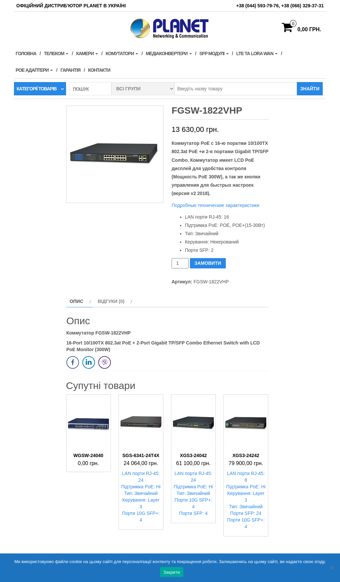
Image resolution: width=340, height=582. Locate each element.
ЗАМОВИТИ (208, 263)
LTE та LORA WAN (257, 53)
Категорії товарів (36, 88)
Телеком (56, 53)
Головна (26, 53)
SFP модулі (213, 53)
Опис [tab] (76, 301)
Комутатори (122, 53)
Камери (87, 53)
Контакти (99, 70)
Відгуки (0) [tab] (111, 301)
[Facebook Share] (72, 362)
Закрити (171, 572)
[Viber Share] (104, 362)
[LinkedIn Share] (88, 362)
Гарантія (70, 70)
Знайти (309, 88)
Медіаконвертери (169, 53)
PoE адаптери (34, 70)
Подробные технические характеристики (215, 205)
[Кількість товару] (180, 263)
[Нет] (331, 567)
